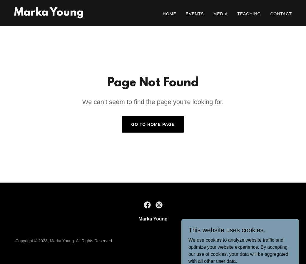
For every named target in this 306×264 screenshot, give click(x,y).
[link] (48, 13)
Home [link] (169, 13)
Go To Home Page (153, 124)
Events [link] (195, 13)
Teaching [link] (249, 13)
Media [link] (220, 13)
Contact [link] (281, 13)
